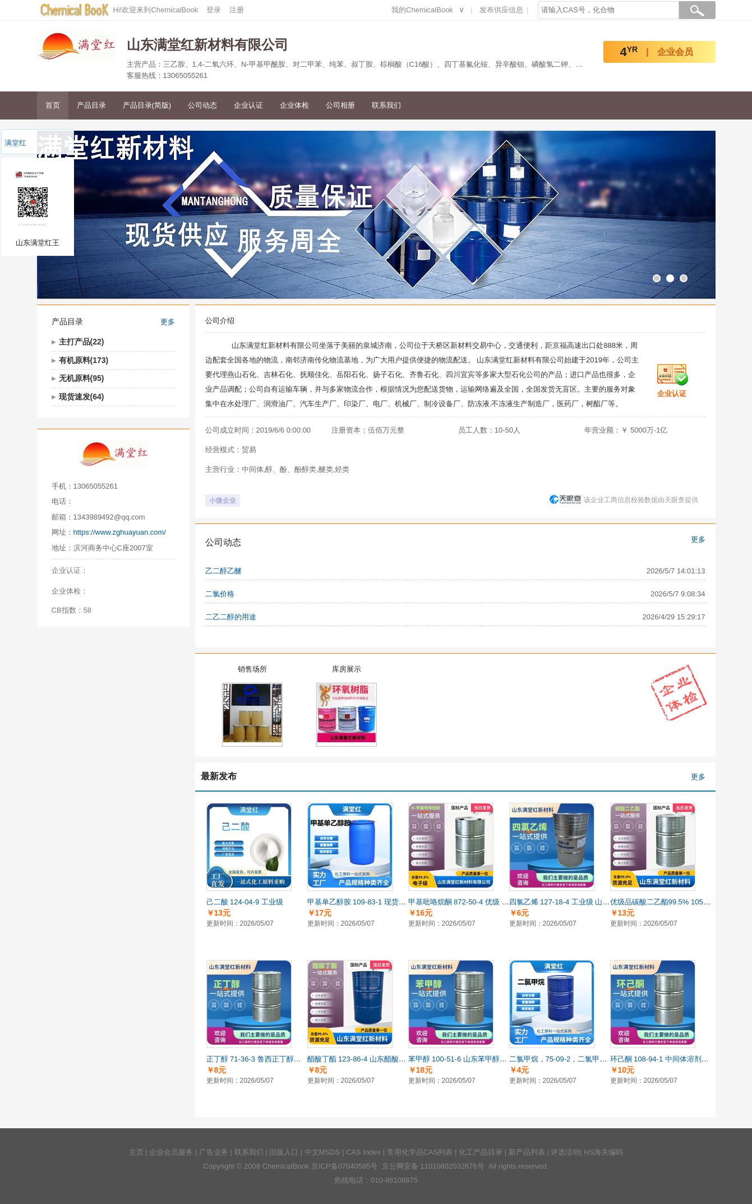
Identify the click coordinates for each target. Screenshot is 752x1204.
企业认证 (248, 105)
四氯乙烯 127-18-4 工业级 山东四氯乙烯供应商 (585, 902)
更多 (167, 322)
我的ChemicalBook (422, 10)
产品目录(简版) (147, 105)
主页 (136, 1152)
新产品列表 (527, 1152)
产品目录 (91, 105)
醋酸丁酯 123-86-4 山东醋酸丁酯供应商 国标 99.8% (390, 1059)
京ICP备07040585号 (344, 1166)
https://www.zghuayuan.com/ (119, 532)
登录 (213, 10)
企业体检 (294, 105)
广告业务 (213, 1152)
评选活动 (565, 1152)
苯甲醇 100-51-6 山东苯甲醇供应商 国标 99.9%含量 (491, 1059)
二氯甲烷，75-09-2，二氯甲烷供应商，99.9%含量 (590, 1059)
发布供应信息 (501, 10)
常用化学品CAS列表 (420, 1152)
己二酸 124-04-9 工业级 (244, 902)
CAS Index (363, 1152)
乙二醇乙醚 (223, 571)
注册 (236, 10)
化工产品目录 (480, 1152)
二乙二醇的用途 (230, 617)
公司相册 (340, 105)
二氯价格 (219, 594)
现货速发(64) (81, 396)
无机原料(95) (81, 378)
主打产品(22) (81, 341)
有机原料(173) (84, 360)
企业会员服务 (171, 1152)
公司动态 (202, 105)
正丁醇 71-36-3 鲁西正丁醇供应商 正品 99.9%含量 (288, 1059)
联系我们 (386, 105)
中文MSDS (322, 1152)
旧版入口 (283, 1152)
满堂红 (15, 143)
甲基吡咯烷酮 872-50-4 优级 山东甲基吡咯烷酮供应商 (495, 902)
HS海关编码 (603, 1152)
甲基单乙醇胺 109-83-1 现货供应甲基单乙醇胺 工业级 (394, 902)
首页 (52, 105)
